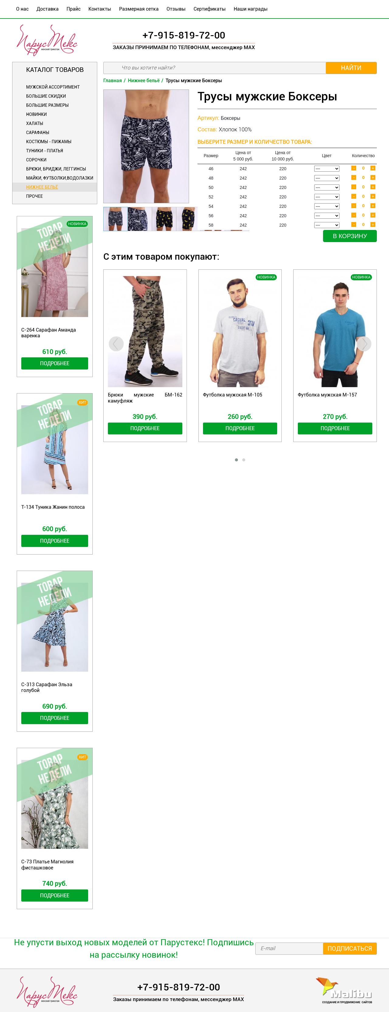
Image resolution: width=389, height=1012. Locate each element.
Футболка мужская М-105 (232, 395)
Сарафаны (37, 132)
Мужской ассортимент (53, 87)
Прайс (74, 9)
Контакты (99, 9)
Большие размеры (47, 105)
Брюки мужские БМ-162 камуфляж (145, 397)
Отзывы (176, 9)
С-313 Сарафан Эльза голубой (46, 687)
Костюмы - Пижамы (48, 141)
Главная (112, 80)
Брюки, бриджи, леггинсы (56, 169)
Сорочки (36, 159)
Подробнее (54, 363)
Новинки (36, 114)
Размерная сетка (139, 9)
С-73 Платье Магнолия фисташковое (47, 864)
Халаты (34, 123)
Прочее (34, 196)
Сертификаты (210, 9)
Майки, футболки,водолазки (59, 178)
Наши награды (251, 9)
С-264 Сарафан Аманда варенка (48, 333)
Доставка (47, 9)
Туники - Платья (44, 150)
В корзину (350, 236)
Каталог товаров (55, 69)
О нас (22, 9)
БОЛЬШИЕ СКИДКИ (46, 96)
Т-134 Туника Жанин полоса (53, 507)
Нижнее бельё (42, 187)
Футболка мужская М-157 (327, 395)
